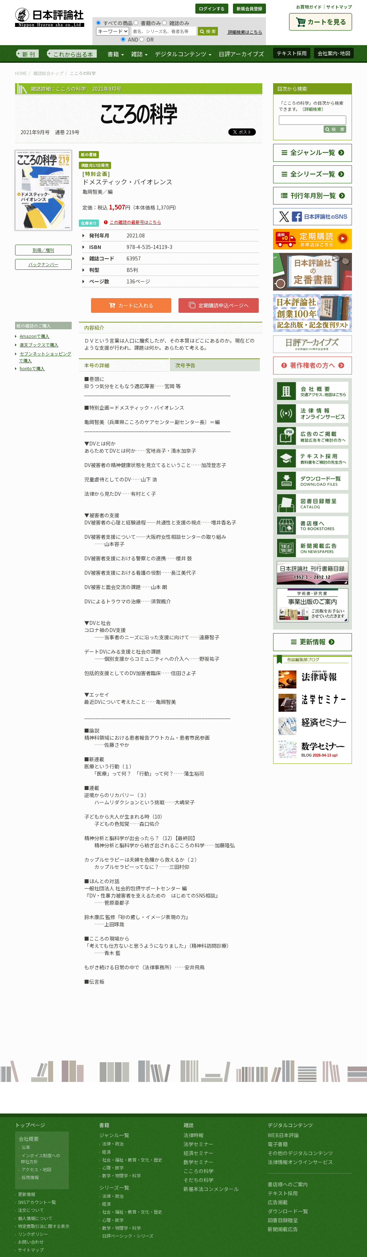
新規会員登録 (249, 8)
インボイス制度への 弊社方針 (39, 1158)
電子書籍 (278, 1144)
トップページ (30, 1125)
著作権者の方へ (308, 364)
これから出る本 (73, 54)
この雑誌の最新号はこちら (135, 222)
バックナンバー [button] (43, 264)
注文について (31, 1210)
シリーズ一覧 (114, 1187)
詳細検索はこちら (244, 32)
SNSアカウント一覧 (37, 1202)
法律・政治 (113, 1143)
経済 (106, 1152)
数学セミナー (199, 1162)
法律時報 (194, 1135)
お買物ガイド (309, 7)
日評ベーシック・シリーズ (127, 1236)
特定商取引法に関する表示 (44, 1226)
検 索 (208, 31)
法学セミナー (199, 1144)
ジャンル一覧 (114, 1135)
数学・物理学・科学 (121, 1175)
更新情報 (308, 641)
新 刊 (28, 54)
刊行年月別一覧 (308, 195)
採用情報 (30, 1177)
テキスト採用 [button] (292, 53)
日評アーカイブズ (241, 54)
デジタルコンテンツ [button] (183, 54)
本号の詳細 (96, 365)
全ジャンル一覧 (308, 152)
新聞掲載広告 (283, 1229)
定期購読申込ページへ (219, 305)
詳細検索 (312, 109)
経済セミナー (199, 1153)
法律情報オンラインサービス (300, 1162)
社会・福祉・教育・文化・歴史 (132, 1160)
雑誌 (189, 1125)
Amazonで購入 (34, 336)
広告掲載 (278, 1202)
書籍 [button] (116, 54)
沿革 (26, 1147)
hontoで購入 (32, 368)
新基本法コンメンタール (211, 1188)
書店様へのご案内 (288, 1184)
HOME (21, 73)
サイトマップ (339, 7)
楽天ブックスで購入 (39, 345)
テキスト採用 (283, 1193)
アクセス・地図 (36, 1169)
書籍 (104, 1125)
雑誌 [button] (139, 54)
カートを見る (327, 21)
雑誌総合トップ (48, 73)
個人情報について (35, 1218)
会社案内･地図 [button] (334, 53)
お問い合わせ (31, 1242)
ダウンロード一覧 (288, 1211)
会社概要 (29, 1138)
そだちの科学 (199, 1179)
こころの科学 (199, 1170)
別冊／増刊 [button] (43, 250)
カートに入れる (131, 305)
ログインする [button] (212, 8)
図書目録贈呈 (283, 1220)
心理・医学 (113, 1167)
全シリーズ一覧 (308, 173)
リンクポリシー (33, 1234)
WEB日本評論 (283, 1135)
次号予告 (185, 365)
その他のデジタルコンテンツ (300, 1153)
